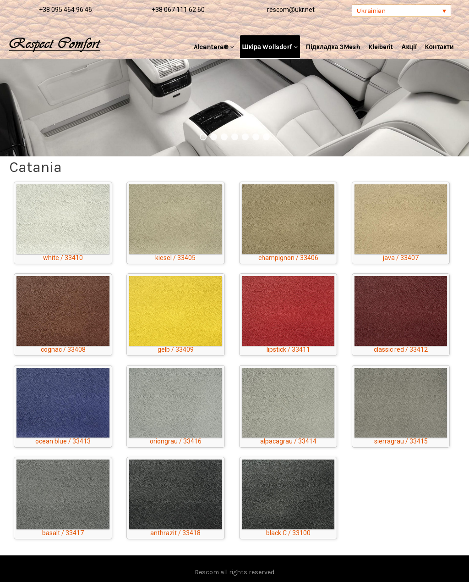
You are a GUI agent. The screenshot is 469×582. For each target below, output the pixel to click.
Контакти (439, 47)
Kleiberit (380, 47)
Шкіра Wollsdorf (267, 47)
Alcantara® (211, 47)
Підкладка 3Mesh (333, 47)
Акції (409, 47)
